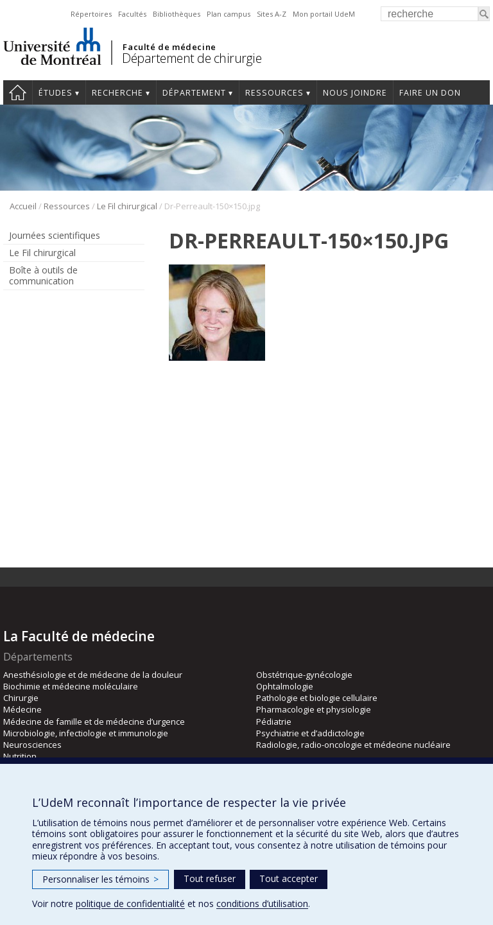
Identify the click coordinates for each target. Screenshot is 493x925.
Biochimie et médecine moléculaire (70, 686)
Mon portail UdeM (324, 14)
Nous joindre (355, 92)
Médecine (22, 709)
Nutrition (20, 756)
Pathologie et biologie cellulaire (316, 698)
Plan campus (228, 14)
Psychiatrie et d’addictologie (310, 733)
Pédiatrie (273, 721)
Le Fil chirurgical (127, 206)
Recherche (117, 92)
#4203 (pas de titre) (17, 92)
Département (194, 92)
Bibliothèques (176, 14)
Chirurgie (21, 698)
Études (56, 92)
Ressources (274, 92)
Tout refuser (210, 878)
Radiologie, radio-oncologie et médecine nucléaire (353, 744)
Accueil (23, 206)
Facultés (132, 14)
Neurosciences (32, 744)
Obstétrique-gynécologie (304, 674)
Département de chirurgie (191, 58)
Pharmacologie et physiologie (313, 709)
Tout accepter (288, 878)
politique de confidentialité (130, 903)
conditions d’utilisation (262, 903)
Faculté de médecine (169, 47)
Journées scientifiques (54, 235)
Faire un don (430, 92)
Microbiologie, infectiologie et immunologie (85, 733)
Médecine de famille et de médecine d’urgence (94, 721)
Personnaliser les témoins (100, 879)
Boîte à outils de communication (43, 275)
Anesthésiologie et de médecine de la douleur (92, 674)
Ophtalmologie (284, 686)
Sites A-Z (271, 14)
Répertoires (91, 14)
